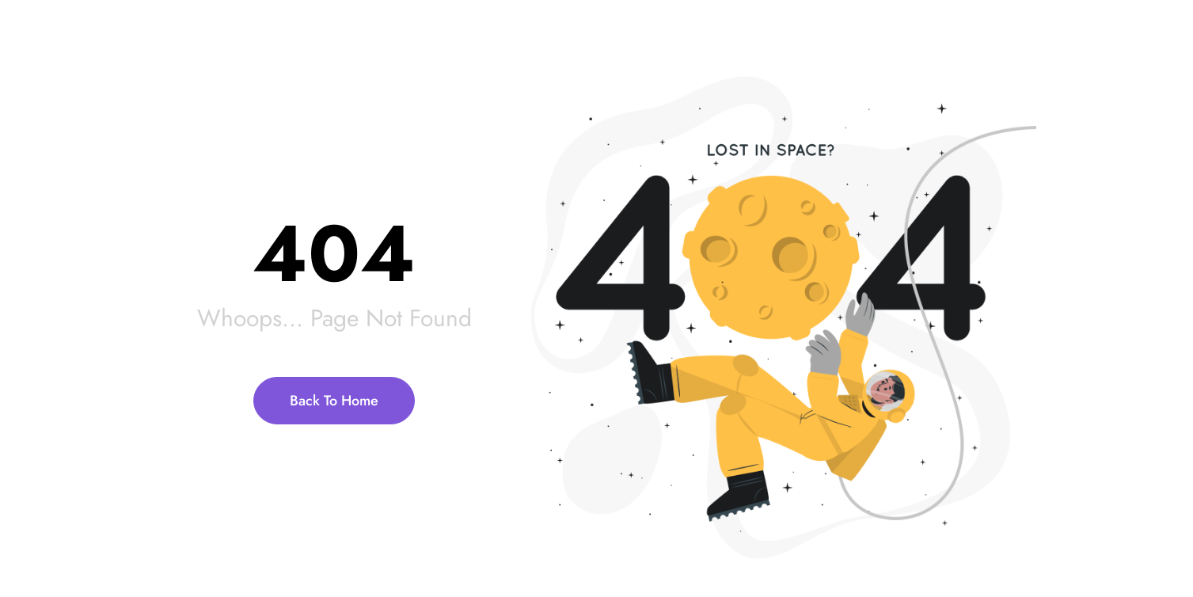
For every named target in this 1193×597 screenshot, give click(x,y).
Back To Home (334, 400)
